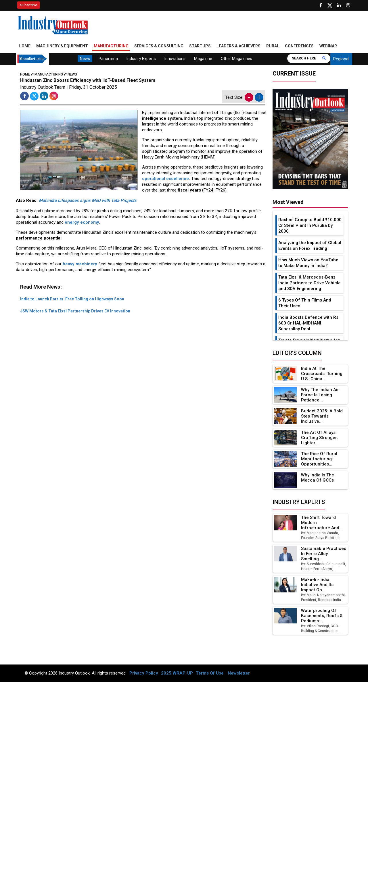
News (85, 58)
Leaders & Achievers (238, 46)
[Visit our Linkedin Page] (339, 5)
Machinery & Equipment (62, 46)
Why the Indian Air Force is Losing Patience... (320, 395)
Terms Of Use (210, 673)
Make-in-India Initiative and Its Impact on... (317, 584)
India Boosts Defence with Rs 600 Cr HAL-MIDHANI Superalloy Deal (308, 323)
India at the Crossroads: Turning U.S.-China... (321, 373)
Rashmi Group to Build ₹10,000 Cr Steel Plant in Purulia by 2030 (310, 225)
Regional (341, 58)
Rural (272, 46)
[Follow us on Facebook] (320, 5)
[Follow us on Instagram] (348, 5)
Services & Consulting (158, 46)
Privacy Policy (143, 673)
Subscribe (28, 5)
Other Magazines (236, 58)
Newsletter (239, 673)
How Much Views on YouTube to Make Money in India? (308, 262)
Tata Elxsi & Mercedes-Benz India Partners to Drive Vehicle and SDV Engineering (309, 283)
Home (24, 46)
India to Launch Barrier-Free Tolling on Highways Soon (72, 299)
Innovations (174, 58)
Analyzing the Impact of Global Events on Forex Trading (309, 245)
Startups (200, 46)
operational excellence (165, 178)
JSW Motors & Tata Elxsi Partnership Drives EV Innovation (75, 311)
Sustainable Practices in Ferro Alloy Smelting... (323, 553)
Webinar (328, 46)
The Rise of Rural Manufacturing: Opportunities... (319, 459)
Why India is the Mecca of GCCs (317, 477)
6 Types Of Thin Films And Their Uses (304, 303)
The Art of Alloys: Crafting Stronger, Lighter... (319, 437)
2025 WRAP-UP (177, 673)
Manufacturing (111, 46)
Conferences (299, 46)
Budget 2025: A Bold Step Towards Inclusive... (322, 416)
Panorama (108, 58)
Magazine (203, 58)
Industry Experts (141, 58)
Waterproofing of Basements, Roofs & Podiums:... (322, 615)
